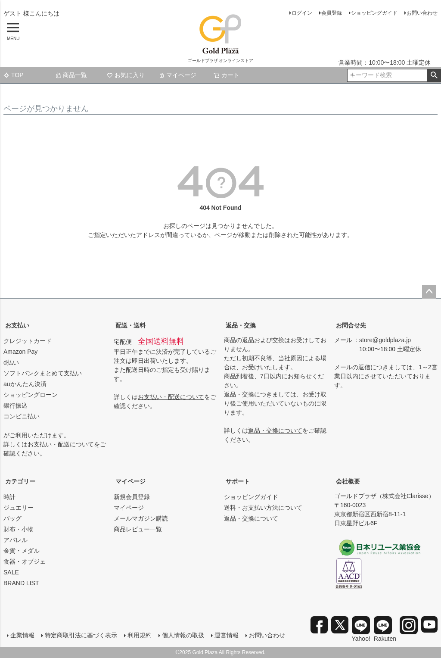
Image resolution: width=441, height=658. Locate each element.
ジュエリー (18, 507)
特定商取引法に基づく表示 (81, 635)
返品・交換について (275, 430)
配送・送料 (130, 325)
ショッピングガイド (374, 13)
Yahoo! (361, 629)
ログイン (302, 13)
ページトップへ (429, 292)
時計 (9, 496)
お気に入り (126, 75)
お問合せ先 (351, 325)
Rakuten (385, 629)
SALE (11, 572)
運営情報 (226, 635)
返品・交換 (241, 325)
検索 (434, 75)
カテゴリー (20, 481)
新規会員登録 (132, 496)
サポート (238, 481)
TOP (13, 75)
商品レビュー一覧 (138, 529)
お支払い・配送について (61, 444)
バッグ (12, 518)
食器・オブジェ (24, 561)
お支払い (17, 325)
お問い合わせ (422, 13)
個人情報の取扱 (183, 635)
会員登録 (331, 13)
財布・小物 (18, 529)
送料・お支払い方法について (263, 507)
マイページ (177, 75)
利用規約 (139, 635)
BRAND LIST (21, 583)
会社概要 (348, 481)
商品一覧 (71, 75)
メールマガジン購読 (141, 518)
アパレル (15, 539)
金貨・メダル (21, 550)
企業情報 (22, 635)
